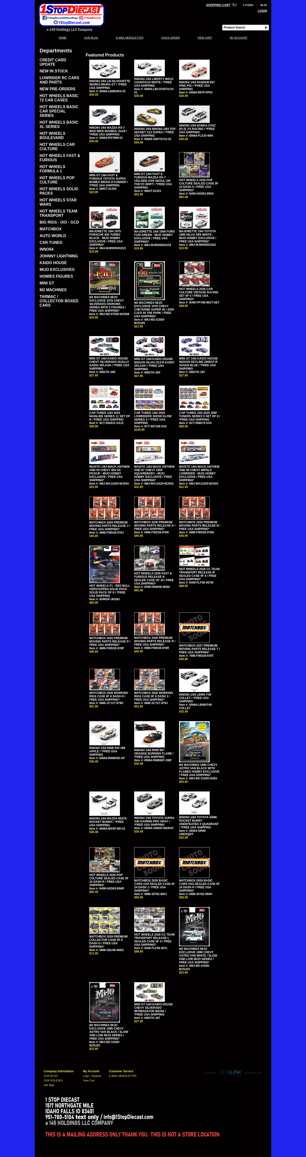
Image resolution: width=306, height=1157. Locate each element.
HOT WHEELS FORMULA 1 (52, 169)
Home (63, 37)
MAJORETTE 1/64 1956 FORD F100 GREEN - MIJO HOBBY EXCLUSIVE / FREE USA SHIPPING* (154, 236)
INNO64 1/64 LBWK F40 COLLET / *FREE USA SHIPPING (195, 698)
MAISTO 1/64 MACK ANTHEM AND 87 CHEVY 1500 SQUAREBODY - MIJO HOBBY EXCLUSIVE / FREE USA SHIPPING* (154, 473)
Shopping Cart (218, 5)
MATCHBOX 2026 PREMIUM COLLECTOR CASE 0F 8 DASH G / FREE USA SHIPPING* (108, 941)
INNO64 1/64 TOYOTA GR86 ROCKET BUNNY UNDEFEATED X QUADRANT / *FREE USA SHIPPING (199, 822)
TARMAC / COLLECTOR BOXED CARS (59, 301)
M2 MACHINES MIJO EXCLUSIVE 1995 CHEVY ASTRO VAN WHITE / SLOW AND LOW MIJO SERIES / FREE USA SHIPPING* (198, 955)
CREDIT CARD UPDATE (53, 62)
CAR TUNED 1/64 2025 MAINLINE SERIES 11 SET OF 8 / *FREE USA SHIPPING (109, 416)
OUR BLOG (91, 37)
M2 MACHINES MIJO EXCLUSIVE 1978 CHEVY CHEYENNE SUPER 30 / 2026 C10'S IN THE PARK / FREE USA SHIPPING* (154, 309)
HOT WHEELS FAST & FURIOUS (60, 158)
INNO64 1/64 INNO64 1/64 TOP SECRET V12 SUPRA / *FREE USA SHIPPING (154, 132)
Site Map (49, 1085)
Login (262, 11)
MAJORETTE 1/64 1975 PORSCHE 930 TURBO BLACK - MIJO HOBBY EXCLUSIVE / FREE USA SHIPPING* (106, 238)
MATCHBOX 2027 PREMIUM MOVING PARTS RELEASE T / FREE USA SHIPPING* (199, 649)
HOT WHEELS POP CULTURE (57, 180)
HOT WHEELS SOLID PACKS (59, 191)
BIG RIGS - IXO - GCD (59, 222)
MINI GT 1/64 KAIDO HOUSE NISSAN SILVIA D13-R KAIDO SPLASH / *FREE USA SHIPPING (154, 364)
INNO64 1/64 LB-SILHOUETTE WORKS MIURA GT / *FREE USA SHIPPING (109, 84)
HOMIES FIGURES (56, 276)
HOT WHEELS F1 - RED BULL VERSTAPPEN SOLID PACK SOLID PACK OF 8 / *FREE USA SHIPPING (109, 591)
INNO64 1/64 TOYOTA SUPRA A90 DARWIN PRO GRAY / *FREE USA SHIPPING (154, 821)
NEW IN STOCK (54, 71)
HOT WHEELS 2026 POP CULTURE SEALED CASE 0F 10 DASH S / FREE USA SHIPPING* (198, 185)
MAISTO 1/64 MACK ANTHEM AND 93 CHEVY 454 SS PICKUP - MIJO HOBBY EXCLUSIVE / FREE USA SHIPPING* (109, 473)
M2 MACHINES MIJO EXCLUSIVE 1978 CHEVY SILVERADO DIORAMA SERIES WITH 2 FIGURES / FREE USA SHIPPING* (107, 304)
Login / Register (92, 1075)
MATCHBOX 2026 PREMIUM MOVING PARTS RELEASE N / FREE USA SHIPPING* (199, 526)
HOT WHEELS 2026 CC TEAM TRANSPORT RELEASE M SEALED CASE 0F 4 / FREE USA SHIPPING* (199, 574)
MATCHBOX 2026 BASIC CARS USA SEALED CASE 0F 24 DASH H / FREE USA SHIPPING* (199, 885)
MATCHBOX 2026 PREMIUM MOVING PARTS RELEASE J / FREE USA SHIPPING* (109, 526)
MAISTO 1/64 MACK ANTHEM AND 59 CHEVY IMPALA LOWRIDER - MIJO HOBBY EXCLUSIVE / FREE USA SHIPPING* (199, 473)
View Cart (204, 37)
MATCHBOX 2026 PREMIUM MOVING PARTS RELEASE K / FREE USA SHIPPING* (154, 526)
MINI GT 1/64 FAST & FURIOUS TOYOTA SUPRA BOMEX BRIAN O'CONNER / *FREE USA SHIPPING (108, 180)
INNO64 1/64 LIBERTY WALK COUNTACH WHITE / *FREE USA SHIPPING (154, 82)
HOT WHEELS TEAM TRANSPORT (58, 213)
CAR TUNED (51, 242)
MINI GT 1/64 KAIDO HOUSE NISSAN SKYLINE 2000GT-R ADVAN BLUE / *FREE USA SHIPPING (198, 363)
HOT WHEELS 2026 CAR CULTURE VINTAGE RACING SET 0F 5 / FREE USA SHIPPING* (198, 294)
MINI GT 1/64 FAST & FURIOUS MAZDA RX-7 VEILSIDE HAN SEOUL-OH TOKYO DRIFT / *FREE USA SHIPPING (153, 180)
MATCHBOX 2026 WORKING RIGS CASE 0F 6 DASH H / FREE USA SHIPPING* (108, 696)
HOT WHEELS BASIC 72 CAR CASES (59, 98)
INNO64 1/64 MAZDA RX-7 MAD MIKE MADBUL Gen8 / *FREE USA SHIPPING (108, 131)
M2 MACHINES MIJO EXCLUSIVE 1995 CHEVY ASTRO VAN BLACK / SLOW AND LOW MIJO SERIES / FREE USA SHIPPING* (108, 1031)
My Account (238, 37)
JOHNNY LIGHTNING (59, 256)
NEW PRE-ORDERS (57, 89)
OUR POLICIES (53, 1080)
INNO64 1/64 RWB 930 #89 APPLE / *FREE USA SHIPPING (107, 751)
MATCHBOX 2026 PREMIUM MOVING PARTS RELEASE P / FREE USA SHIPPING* (109, 641)
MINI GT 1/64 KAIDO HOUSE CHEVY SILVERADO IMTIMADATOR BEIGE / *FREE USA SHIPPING (153, 1009)
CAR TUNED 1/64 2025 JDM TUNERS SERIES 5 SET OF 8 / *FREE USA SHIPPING (199, 416)
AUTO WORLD (53, 236)
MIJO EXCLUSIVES (57, 270)
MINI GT (47, 283)
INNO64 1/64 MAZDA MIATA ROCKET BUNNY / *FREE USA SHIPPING (108, 822)
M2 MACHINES (53, 290)
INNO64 (47, 249)
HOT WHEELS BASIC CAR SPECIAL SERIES (59, 111)
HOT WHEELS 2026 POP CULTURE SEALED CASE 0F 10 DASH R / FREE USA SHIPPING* (108, 880)
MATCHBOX (51, 229)
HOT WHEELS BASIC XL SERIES (59, 124)
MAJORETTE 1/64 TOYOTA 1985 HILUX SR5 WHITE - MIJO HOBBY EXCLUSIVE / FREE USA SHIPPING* (197, 236)
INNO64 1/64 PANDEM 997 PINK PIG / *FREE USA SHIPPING (197, 86)
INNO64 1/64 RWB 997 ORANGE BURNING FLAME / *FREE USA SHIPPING (154, 753)
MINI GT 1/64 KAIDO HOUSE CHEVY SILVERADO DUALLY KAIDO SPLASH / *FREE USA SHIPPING (109, 363)
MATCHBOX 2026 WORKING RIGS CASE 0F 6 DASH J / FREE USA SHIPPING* (153, 696)
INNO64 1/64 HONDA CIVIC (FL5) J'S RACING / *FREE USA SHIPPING (197, 129)
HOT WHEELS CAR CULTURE (57, 146)
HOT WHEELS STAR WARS (58, 202)
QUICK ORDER (170, 37)
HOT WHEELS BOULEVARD (52, 135)
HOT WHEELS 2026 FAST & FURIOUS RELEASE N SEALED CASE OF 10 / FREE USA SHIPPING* (154, 578)
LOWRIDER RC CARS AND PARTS (59, 80)
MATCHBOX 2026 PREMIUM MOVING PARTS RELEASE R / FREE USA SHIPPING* (154, 641)
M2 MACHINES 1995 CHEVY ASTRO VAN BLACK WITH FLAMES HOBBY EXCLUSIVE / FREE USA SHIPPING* (199, 770)
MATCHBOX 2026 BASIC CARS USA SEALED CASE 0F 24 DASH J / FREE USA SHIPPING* (154, 885)
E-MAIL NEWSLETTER (130, 37)
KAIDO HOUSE (53, 263)
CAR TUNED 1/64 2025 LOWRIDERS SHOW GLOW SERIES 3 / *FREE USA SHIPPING (153, 418)
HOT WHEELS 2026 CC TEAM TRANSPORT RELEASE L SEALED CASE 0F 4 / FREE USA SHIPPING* (154, 939)
